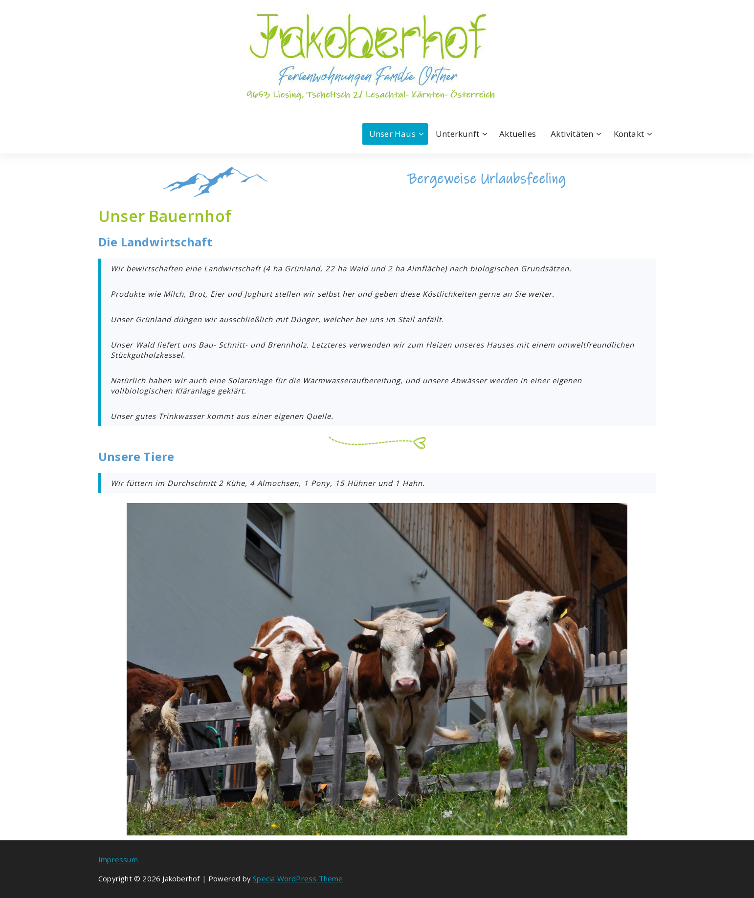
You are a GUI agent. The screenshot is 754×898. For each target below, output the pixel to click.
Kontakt (629, 133)
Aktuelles (517, 133)
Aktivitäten (572, 133)
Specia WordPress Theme (298, 878)
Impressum (118, 859)
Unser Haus (392, 133)
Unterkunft (457, 133)
